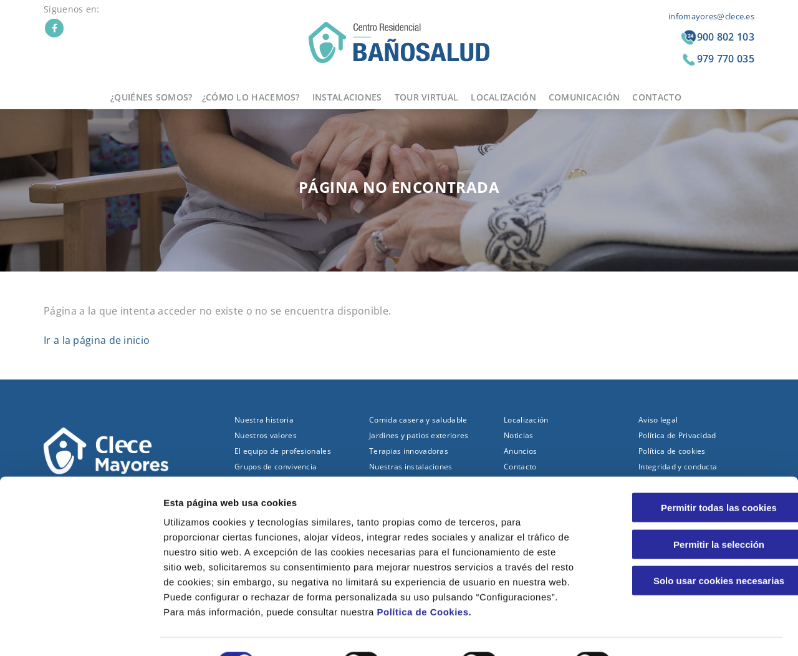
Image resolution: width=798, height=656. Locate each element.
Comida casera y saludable (418, 419)
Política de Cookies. (424, 580)
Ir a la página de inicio (97, 340)
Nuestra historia (264, 419)
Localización (503, 97)
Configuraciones (670, 631)
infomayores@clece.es (711, 16)
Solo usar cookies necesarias (693, 549)
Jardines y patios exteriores (418, 435)
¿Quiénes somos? (151, 97)
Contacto (656, 97)
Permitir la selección (693, 513)
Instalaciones (347, 97)
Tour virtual (427, 97)
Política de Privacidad (677, 435)
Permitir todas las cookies (694, 476)
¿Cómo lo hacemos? (251, 97)
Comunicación (584, 97)
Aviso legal (658, 419)
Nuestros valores (265, 435)
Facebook (54, 28)
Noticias (518, 435)
